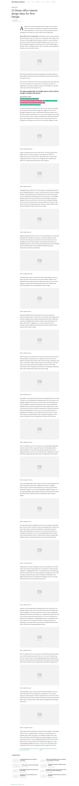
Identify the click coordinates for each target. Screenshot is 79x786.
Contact (28, 1)
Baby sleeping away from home (50, 100)
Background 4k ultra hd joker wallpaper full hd (31, 100)
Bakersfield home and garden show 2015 (29, 98)
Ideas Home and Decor (14, 784)
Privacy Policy (37, 1)
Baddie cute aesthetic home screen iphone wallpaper (32, 102)
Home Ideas (53, 1)
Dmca (33, 1)
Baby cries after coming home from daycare (30, 104)
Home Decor (47, 1)
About (43, 1)
